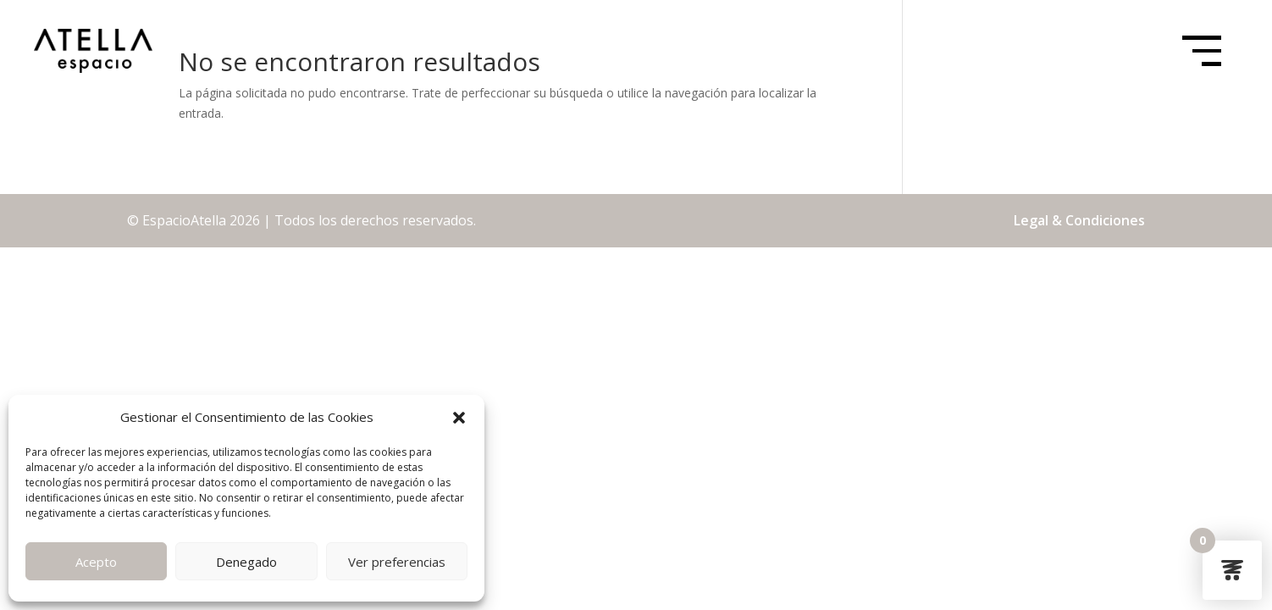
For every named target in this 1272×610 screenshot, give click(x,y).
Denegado (246, 561)
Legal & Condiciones (1079, 220)
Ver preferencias (396, 561)
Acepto (96, 561)
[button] (459, 417)
